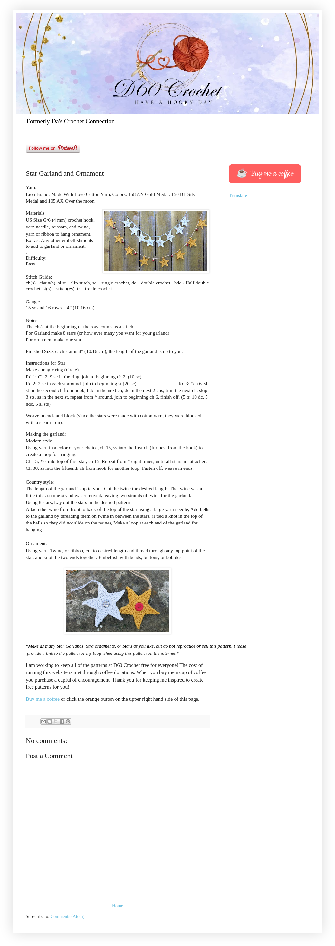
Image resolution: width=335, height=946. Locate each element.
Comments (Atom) (67, 916)
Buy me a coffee (43, 699)
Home (117, 906)
